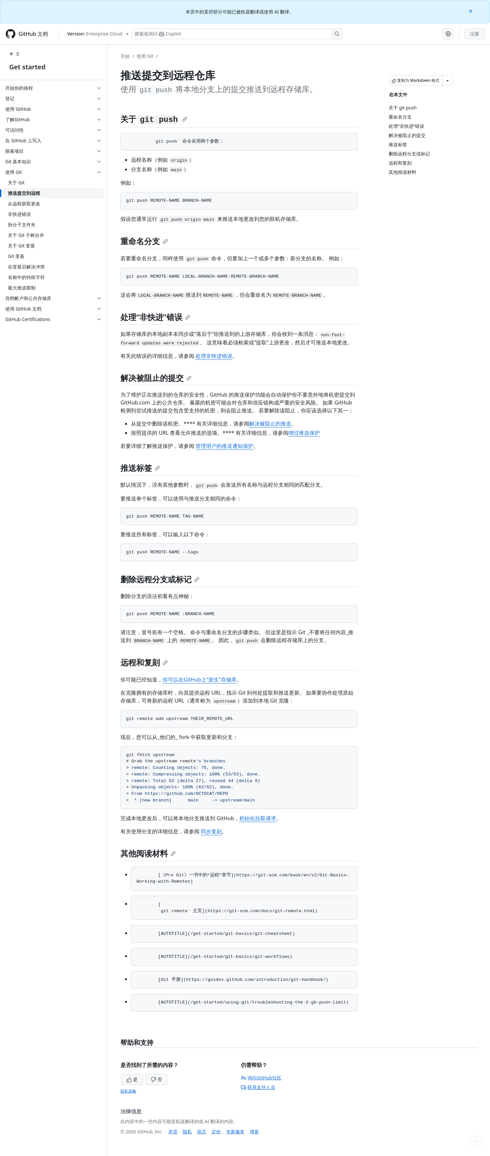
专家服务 (235, 1131)
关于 (153, 118)
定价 (216, 1131)
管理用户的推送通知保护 (224, 446)
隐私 (187, 1131)
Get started (27, 66)
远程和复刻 (144, 662)
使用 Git (145, 56)
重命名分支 (144, 241)
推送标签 (140, 467)
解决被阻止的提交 (156, 377)
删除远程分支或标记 (159, 579)
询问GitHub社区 (261, 1078)
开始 (125, 56)
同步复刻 (211, 831)
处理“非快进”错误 (155, 317)
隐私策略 (128, 1091)
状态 (201, 1131)
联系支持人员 (258, 1087)
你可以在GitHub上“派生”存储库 (200, 679)
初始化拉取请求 (257, 818)
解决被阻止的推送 (270, 423)
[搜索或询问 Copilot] (237, 34)
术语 (172, 1131)
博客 (254, 1131)
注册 (474, 34)
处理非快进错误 (213, 355)
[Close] (471, 10)
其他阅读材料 (148, 853)
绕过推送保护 (304, 432)
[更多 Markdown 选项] (447, 80)
